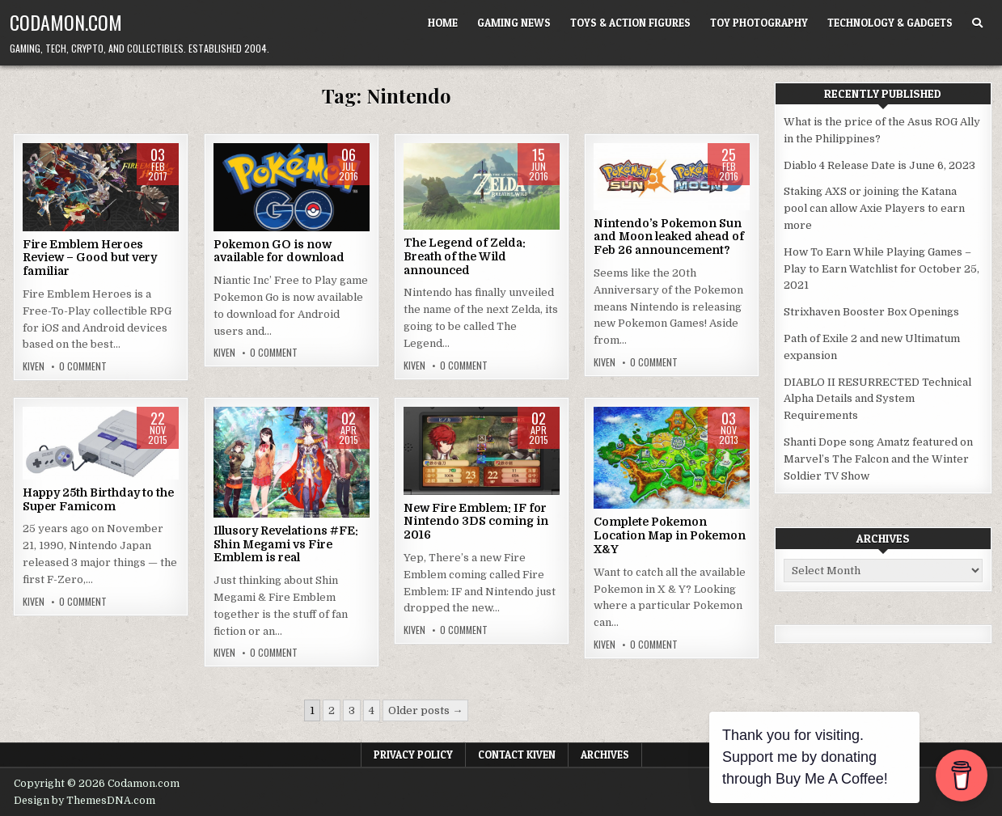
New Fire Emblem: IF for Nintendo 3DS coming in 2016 (476, 521)
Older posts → (425, 710)
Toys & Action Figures (630, 22)
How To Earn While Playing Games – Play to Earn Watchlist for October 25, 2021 (881, 269)
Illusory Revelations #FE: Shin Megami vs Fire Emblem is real (286, 544)
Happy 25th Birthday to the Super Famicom (98, 499)
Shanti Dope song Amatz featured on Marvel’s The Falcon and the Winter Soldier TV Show (878, 459)
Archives (605, 754)
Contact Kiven (517, 754)
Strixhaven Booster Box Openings (871, 312)
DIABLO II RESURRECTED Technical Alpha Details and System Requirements (877, 399)
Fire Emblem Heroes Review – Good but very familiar (90, 258)
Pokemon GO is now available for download (279, 251)
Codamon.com (66, 21)
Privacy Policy (413, 754)
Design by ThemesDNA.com (84, 800)
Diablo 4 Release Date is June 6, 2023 (879, 165)
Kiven (33, 366)
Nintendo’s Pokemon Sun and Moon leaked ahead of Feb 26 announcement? (669, 237)
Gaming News (514, 22)
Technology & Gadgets (890, 22)
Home (443, 22)
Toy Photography (759, 22)
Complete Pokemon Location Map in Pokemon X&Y (670, 535)
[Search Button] (977, 23)
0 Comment (83, 366)
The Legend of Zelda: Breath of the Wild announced (465, 256)
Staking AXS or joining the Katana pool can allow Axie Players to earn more (874, 208)
